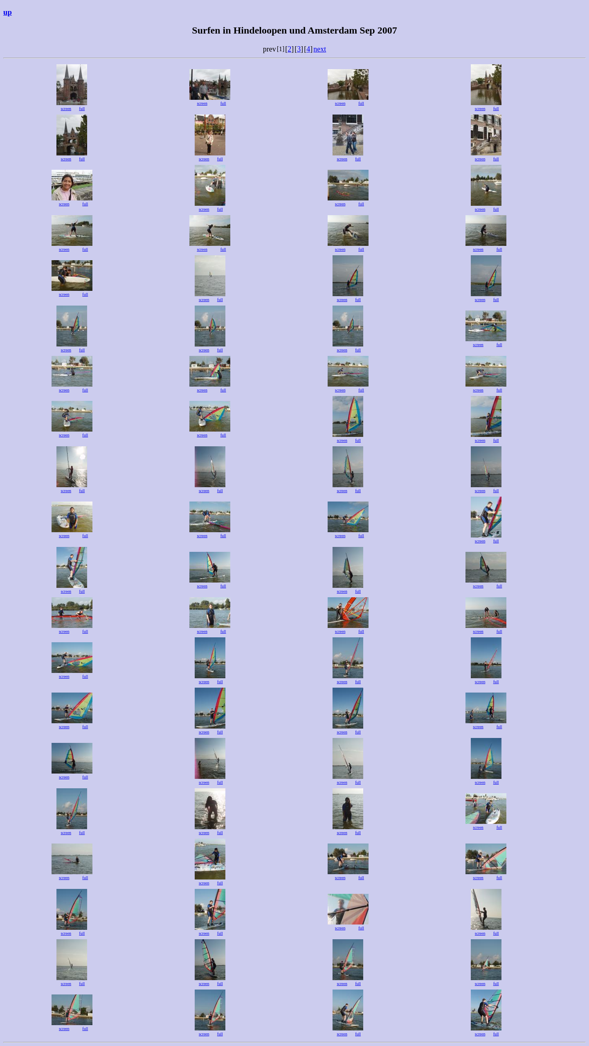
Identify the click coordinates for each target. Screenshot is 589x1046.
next (319, 49)
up (7, 12)
